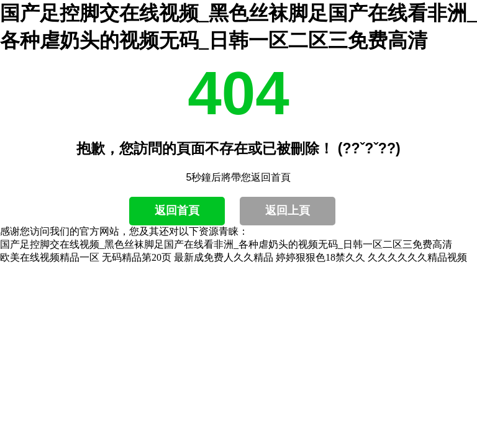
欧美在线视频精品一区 (49, 257)
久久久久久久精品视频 (417, 257)
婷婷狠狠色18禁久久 (320, 257)
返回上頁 (287, 210)
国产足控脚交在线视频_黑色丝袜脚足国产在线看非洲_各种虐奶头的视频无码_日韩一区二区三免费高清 (226, 244)
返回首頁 (177, 210)
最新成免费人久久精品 (223, 257)
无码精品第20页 (136, 257)
